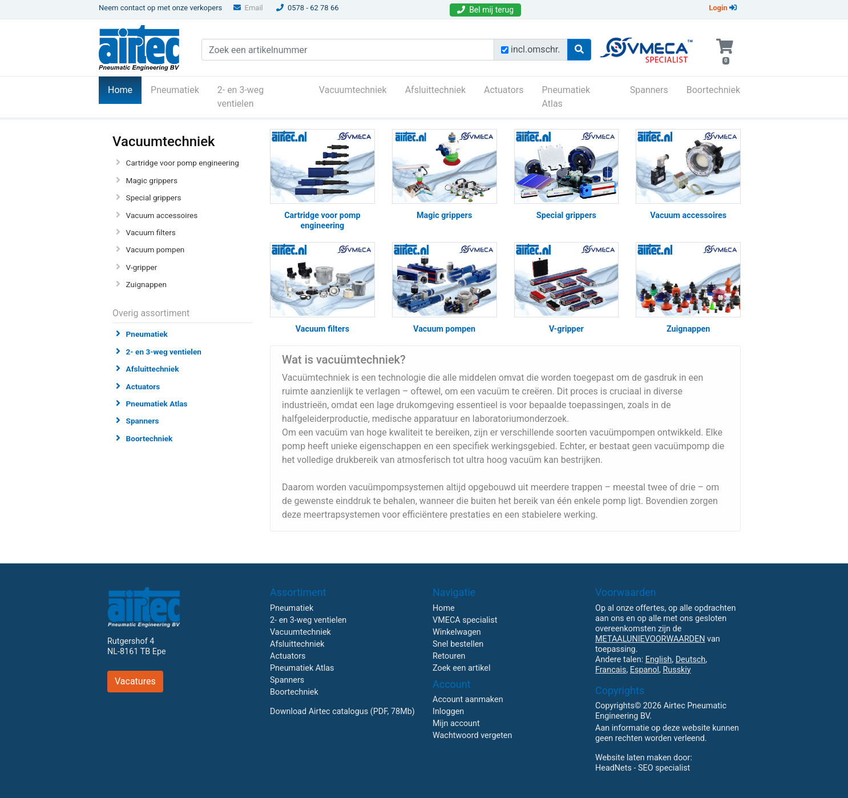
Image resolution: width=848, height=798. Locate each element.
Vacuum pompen (155, 249)
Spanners (649, 89)
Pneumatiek (175, 89)
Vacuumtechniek (353, 89)
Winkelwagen (457, 632)
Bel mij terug (485, 9)
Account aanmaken (468, 699)
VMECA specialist (465, 620)
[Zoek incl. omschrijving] (504, 50)
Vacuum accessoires (162, 215)
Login (723, 7)
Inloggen (448, 711)
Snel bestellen (458, 644)
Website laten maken (633, 758)
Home (125, 89)
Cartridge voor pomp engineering (182, 162)
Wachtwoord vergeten (472, 735)
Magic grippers (151, 180)
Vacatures (135, 681)
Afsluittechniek (435, 89)
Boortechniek (713, 89)
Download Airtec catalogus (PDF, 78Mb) (342, 711)
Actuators (503, 89)
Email (248, 7)
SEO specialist (664, 768)
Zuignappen (146, 284)
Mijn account (456, 723)
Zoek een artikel (462, 668)
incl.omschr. (535, 49)
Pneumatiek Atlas (566, 96)
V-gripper (142, 267)
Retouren (449, 656)
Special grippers (153, 197)
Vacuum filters (151, 232)
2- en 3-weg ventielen (240, 96)
